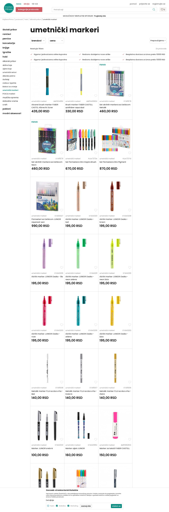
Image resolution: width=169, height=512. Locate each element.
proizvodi (19, 19)
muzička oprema (10, 97)
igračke (7, 52)
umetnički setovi (9, 72)
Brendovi (47, 465)
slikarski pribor (35, 19)
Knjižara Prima (8, 19)
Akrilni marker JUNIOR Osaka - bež (147, 163)
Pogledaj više (102, 16)
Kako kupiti (90, 452)
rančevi (7, 34)
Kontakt (47, 455)
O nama (47, 445)
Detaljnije (50, 500)
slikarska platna (9, 76)
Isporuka (89, 462)
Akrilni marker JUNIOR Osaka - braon (45, 220)
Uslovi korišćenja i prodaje (96, 449)
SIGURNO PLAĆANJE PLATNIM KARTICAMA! (78, 16)
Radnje (47, 462)
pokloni (7, 108)
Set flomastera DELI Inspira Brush (46, 162)
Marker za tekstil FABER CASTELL (46, 391)
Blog (46, 459)
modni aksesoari (12, 113)
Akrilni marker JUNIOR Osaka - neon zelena (114, 220)
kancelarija (9, 43)
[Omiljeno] (163, 9)
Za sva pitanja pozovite (24, 425)
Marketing (74, 506)
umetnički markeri (10, 90)
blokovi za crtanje (10, 86)
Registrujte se (158, 3)
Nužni (52, 506)
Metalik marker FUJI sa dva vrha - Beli (149, 278)
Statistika (62, 506)
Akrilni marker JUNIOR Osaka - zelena (79, 278)
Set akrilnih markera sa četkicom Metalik (115, 106)
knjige (6, 47)
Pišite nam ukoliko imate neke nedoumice (87, 425)
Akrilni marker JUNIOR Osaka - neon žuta (147, 220)
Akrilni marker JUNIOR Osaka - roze (45, 278)
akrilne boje (7, 65)
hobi (26, 19)
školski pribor (10, 29)
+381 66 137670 (9, 457)
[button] (104, 9)
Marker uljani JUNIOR (143, 333)
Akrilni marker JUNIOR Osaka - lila (81, 219)
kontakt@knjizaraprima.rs (13, 464)
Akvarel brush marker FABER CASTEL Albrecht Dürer (44, 106)
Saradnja (47, 452)
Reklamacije (91, 469)
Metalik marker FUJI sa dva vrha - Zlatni (81, 335)
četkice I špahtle (9, 83)
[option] (84, 16)
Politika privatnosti (93, 445)
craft (5, 104)
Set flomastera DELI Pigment (78, 162)
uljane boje (7, 69)
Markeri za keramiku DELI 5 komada (112, 392)
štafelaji (6, 79)
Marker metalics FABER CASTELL (148, 391)
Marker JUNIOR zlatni (75, 391)
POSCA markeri (9, 94)
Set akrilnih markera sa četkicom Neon (148, 106)
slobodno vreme (10, 101)
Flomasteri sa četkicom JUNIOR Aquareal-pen (114, 163)
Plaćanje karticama (94, 459)
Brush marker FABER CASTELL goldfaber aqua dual (79, 106)
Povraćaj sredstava (94, 472)
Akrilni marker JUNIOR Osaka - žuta (114, 278)
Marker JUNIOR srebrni (110, 333)
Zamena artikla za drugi (95, 465)
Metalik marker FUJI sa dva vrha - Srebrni (47, 335)
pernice (7, 38)
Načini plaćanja (92, 455)
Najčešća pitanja (93, 479)
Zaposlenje (48, 449)
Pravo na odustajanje (94, 475)
